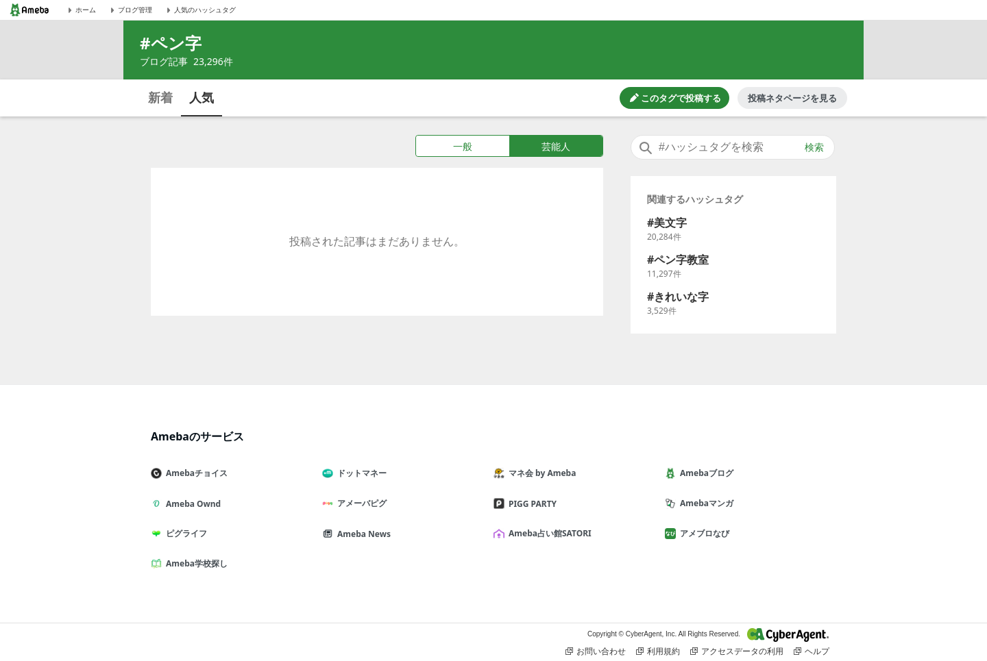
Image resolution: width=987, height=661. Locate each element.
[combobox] (733, 147)
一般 (462, 146)
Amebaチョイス (195, 473)
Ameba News (362, 534)
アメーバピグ (360, 503)
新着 (160, 97)
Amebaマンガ (704, 503)
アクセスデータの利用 (736, 651)
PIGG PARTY (531, 504)
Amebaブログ (704, 473)
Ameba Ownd (191, 504)
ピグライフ (184, 533)
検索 (814, 147)
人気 (201, 97)
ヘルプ (811, 651)
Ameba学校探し (195, 563)
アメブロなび (702, 533)
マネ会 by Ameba (540, 473)
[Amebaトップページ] (29, 9)
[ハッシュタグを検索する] (733, 147)
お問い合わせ (595, 651)
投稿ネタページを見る (792, 98)
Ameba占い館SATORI (548, 533)
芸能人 (555, 146)
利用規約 (658, 651)
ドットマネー (360, 473)
